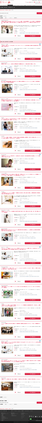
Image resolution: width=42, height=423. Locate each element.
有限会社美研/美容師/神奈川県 (4, 20)
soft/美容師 (2, 117)
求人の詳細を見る (32, 58)
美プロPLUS (22, 414)
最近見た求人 (31, 2)
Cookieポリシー (3, 419)
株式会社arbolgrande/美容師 (4, 285)
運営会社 (2, 420)
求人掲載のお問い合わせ (34, 0)
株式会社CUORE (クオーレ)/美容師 (5, 210)
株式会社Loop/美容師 (3, 80)
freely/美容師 (2, 136)
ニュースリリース (23, 415)
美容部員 (25, 5)
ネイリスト (21, 5)
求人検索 (27, 2)
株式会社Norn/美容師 (3, 322)
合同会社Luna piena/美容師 (4, 359)
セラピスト (14, 5)
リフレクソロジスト (29, 5)
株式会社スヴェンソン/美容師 (4, 44)
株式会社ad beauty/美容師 (4, 228)
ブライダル (34, 5)
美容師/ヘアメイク (10, 5)
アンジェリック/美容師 (3, 173)
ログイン (40, 2)
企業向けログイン (40, 0)
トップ (1, 5)
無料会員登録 (36, 2)
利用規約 (2, 414)
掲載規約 (2, 415)
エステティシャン (5, 5)
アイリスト (18, 5)
